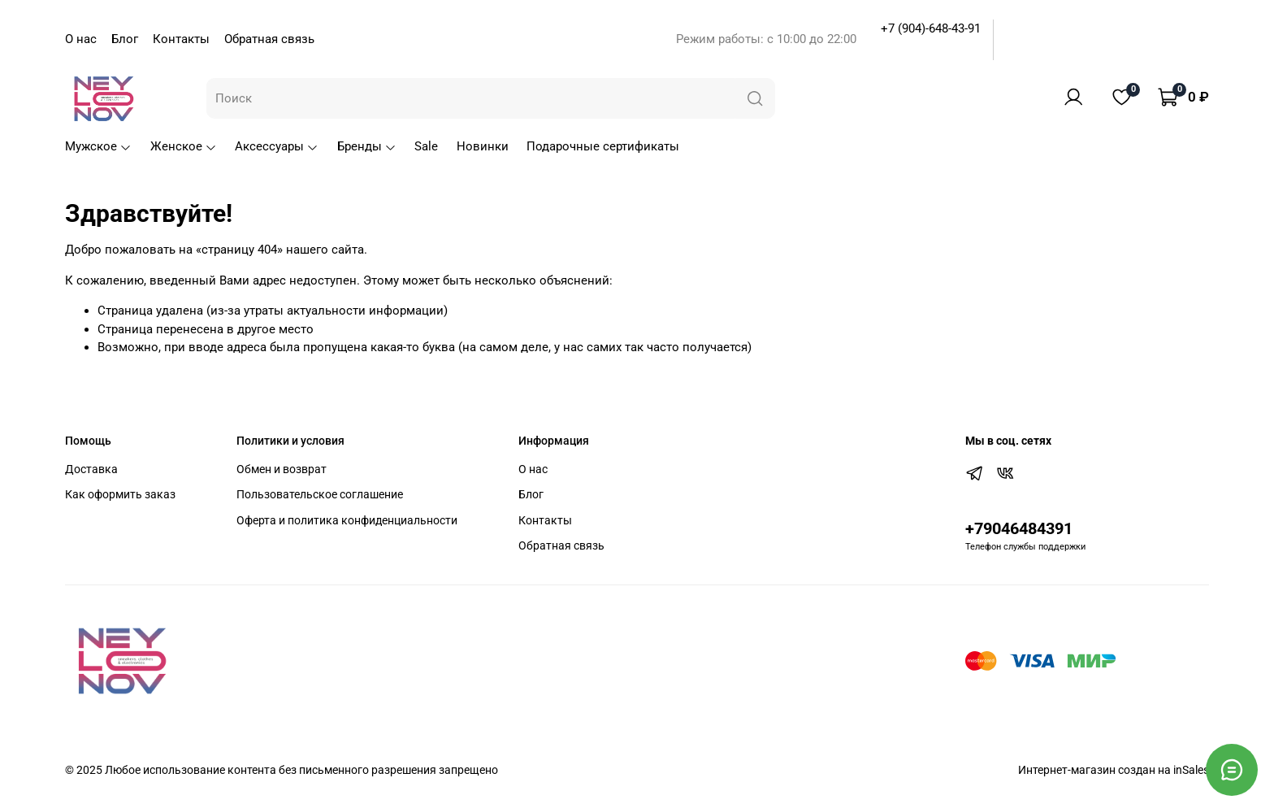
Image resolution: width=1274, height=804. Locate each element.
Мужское (98, 146)
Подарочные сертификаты (602, 146)
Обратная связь (269, 39)
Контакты (181, 39)
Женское (183, 146)
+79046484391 (1018, 528)
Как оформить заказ (120, 494)
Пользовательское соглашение (319, 494)
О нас (81, 39)
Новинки (483, 146)
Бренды (366, 146)
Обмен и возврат (281, 469)
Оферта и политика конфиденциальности (346, 520)
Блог (124, 39)
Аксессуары (276, 146)
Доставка (91, 469)
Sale (426, 146)
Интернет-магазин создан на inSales (1113, 769)
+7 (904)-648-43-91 (931, 28)
